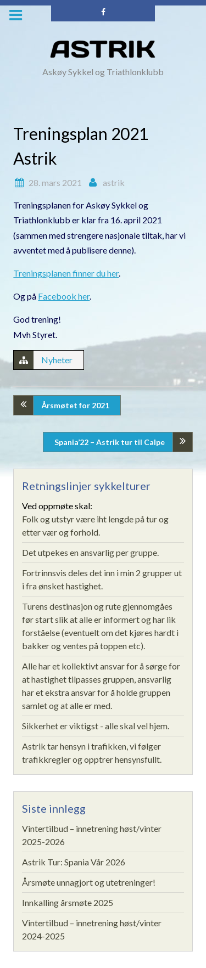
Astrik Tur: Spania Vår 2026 (73, 862)
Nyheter (57, 359)
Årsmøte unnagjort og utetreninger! (88, 882)
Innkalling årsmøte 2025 (67, 902)
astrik (114, 182)
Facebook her (64, 296)
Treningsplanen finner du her (66, 273)
